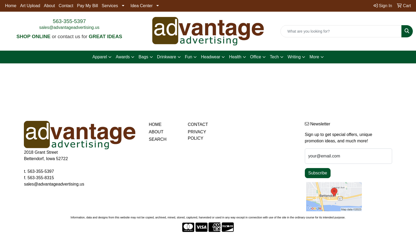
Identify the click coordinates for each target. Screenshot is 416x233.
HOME (155, 124)
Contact (66, 5)
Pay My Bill (87, 5)
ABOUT (156, 132)
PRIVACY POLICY (197, 135)
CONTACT (198, 124)
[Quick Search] (341, 31)
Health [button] (235, 57)
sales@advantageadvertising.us (69, 27)
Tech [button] (274, 57)
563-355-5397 (69, 21)
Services (110, 5)
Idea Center (142, 5)
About (49, 5)
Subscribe (317, 173)
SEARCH (158, 139)
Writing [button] (294, 57)
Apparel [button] (99, 57)
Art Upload (30, 5)
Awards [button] (123, 57)
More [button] (314, 57)
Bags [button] (143, 57)
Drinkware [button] (166, 57)
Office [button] (255, 57)
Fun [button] (188, 57)
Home (10, 5)
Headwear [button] (210, 57)
